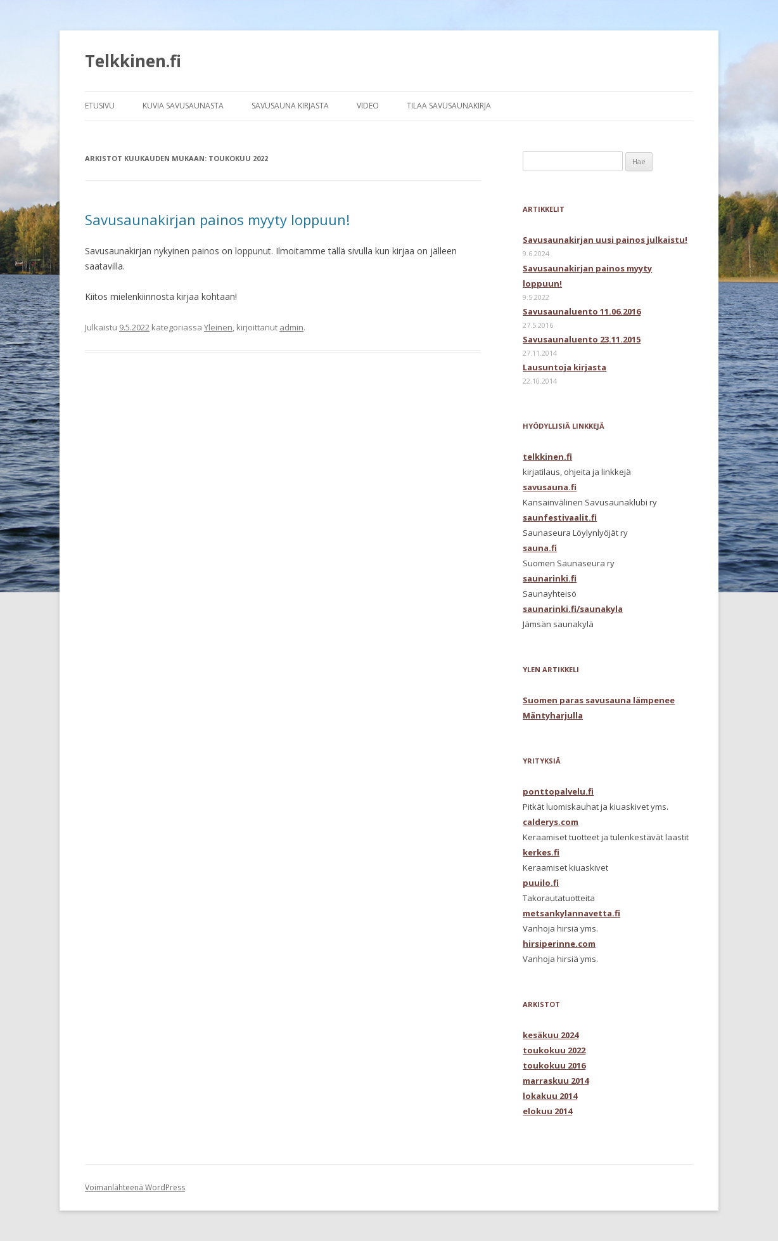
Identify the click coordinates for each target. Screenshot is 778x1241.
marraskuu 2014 (556, 1080)
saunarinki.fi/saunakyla (573, 608)
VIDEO (368, 105)
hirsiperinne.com (559, 943)
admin (291, 327)
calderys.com (550, 822)
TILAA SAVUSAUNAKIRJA (449, 105)
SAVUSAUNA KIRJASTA (290, 105)
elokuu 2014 (547, 1111)
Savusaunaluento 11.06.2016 (582, 311)
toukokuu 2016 (554, 1065)
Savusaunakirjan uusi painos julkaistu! (605, 239)
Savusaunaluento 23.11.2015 (582, 339)
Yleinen (218, 327)
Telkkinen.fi (133, 60)
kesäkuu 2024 (550, 1035)
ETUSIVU (100, 105)
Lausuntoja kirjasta (564, 367)
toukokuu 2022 (554, 1050)
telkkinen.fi (547, 456)
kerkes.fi (541, 852)
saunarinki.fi (550, 578)
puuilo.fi (541, 882)
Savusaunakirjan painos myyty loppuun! (217, 219)
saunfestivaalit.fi (560, 517)
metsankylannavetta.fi (571, 913)
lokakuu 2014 (550, 1095)
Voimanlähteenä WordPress (135, 1187)
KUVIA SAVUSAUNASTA (183, 105)
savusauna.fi (550, 487)
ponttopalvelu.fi (558, 791)
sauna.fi (540, 548)
